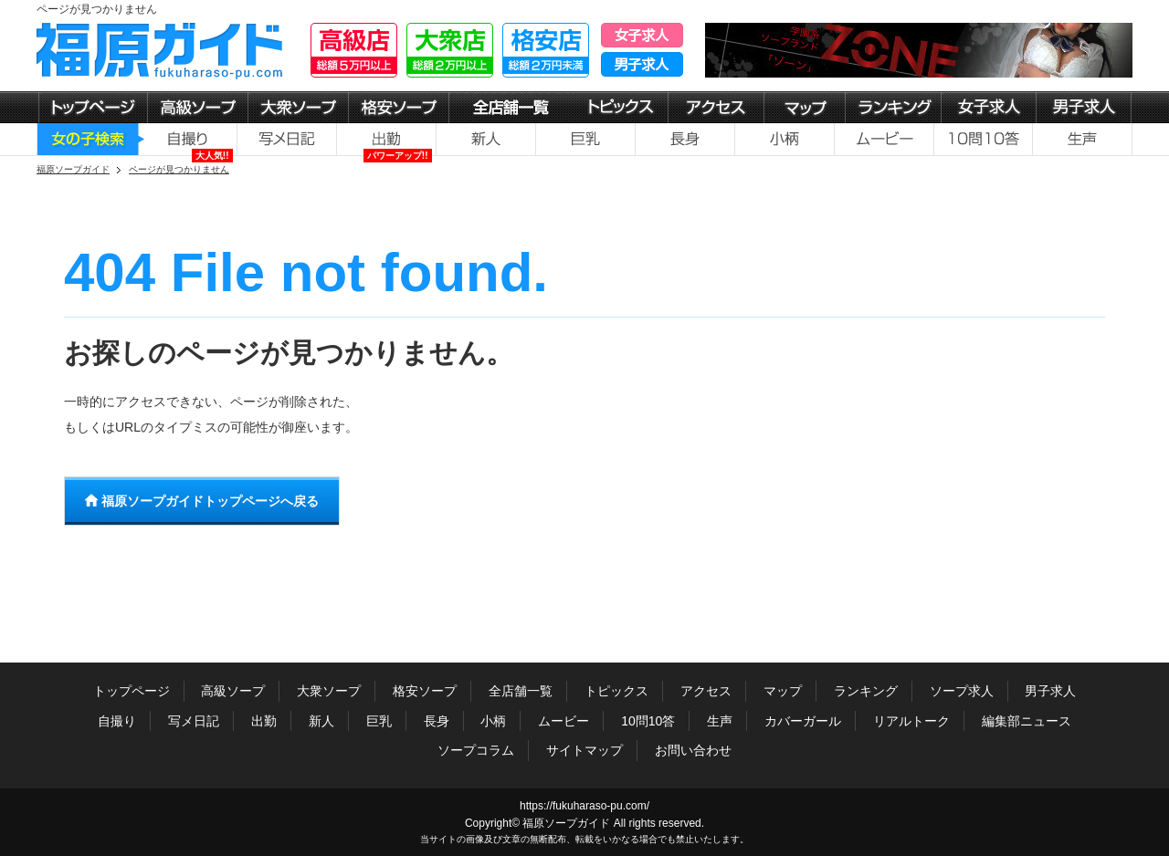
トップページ (131, 691)
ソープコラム (475, 750)
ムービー (563, 721)
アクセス (706, 691)
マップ (783, 691)
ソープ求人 (962, 691)
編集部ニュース (1026, 721)
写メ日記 (193, 721)
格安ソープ (425, 691)
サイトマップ (584, 750)
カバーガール (802, 721)
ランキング (866, 691)
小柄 (493, 721)
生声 (719, 721)
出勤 (264, 721)
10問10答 (648, 721)
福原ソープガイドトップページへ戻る (202, 501)
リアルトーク (911, 721)
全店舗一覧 (521, 691)
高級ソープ (233, 691)
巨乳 (379, 721)
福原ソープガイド (566, 823)
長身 (436, 721)
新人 (321, 721)
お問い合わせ (693, 750)
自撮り (117, 721)
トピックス (616, 691)
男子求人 (1050, 691)
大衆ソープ (329, 691)
